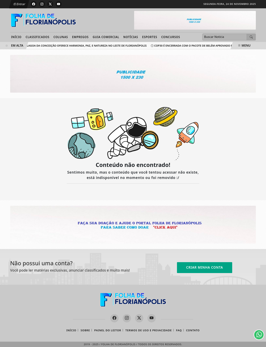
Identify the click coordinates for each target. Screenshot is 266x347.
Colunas (61, 37)
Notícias (130, 37)
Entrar (19, 4)
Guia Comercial (106, 37)
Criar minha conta (204, 267)
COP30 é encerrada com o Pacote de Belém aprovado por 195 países (202, 45)
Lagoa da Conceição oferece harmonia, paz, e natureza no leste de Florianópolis (85, 45)
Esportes (149, 37)
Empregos (80, 37)
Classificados (38, 37)
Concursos (170, 37)
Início (16, 37)
